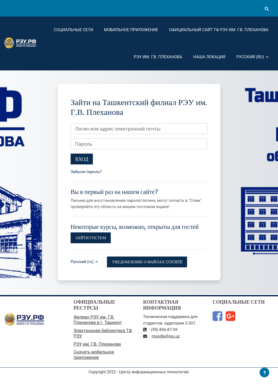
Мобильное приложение (131, 29)
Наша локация (209, 56)
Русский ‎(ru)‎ (250, 56)
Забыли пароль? (86, 171)
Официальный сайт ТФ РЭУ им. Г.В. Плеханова (218, 29)
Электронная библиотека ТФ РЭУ (103, 333)
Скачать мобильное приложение (94, 354)
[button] (266, 8)
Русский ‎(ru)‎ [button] (82, 261)
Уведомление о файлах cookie (147, 261)
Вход (81, 159)
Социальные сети (73, 29)
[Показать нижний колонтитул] (264, 372)
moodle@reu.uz (165, 336)
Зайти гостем (90, 237)
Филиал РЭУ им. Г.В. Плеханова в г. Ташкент (98, 319)
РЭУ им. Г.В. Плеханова (158, 56)
